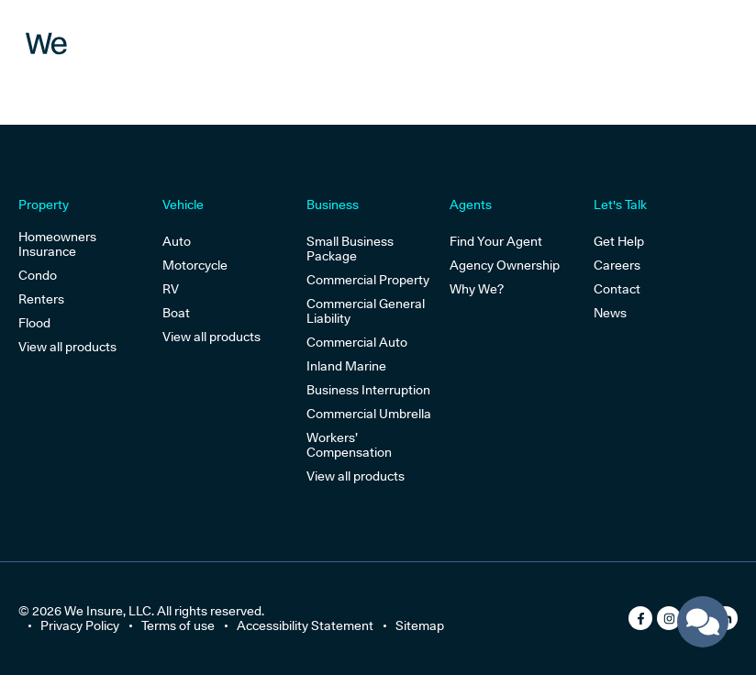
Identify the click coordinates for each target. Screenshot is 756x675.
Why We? (477, 289)
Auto (176, 241)
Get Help (619, 241)
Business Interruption (368, 389)
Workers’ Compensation (349, 444)
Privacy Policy (79, 625)
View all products (67, 346)
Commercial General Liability (365, 311)
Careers (617, 265)
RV (170, 289)
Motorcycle (195, 265)
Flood (34, 322)
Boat (176, 312)
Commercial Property (367, 279)
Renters (41, 299)
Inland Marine (346, 366)
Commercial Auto (356, 342)
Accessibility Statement (305, 625)
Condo (37, 275)
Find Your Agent (496, 241)
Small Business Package (350, 248)
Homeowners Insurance (57, 244)
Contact (617, 289)
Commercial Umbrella (368, 413)
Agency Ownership (505, 265)
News (610, 312)
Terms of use (178, 625)
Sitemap (419, 625)
